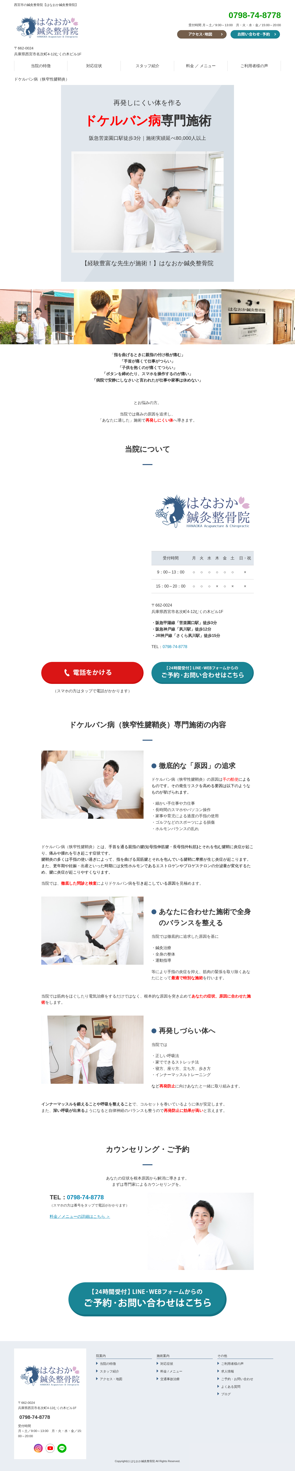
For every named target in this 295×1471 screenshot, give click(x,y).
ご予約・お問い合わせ (237, 1379)
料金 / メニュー (171, 1371)
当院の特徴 (41, 66)
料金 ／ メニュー (201, 66)
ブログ (226, 1394)
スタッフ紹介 (147, 66)
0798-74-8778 (175, 647)
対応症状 (94, 66)
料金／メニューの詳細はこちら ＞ (80, 1216)
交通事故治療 (170, 1379)
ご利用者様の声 (254, 66)
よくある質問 (230, 1387)
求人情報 (227, 1371)
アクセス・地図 (111, 1379)
